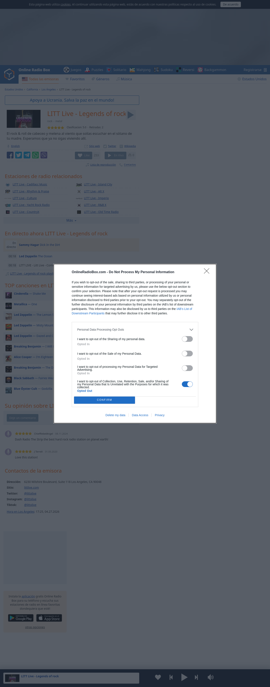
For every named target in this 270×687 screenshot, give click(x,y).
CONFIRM (104, 400)
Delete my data (115, 415)
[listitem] (135, 329)
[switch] (187, 339)
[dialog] (135, 343)
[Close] (208, 272)
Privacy (160, 415)
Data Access (140, 415)
